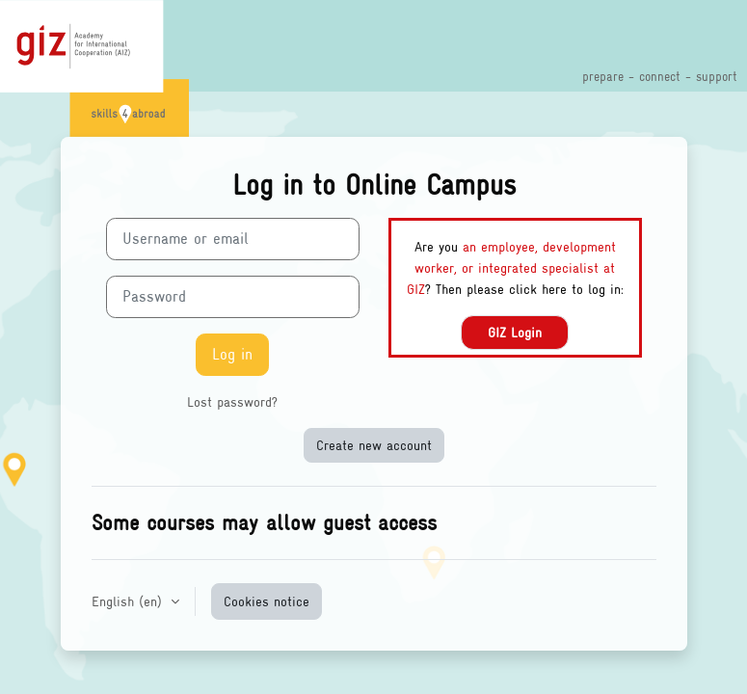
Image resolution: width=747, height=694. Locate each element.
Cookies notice (266, 601)
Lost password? (232, 401)
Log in (232, 354)
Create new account (374, 445)
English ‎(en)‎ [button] (129, 601)
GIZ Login (515, 332)
